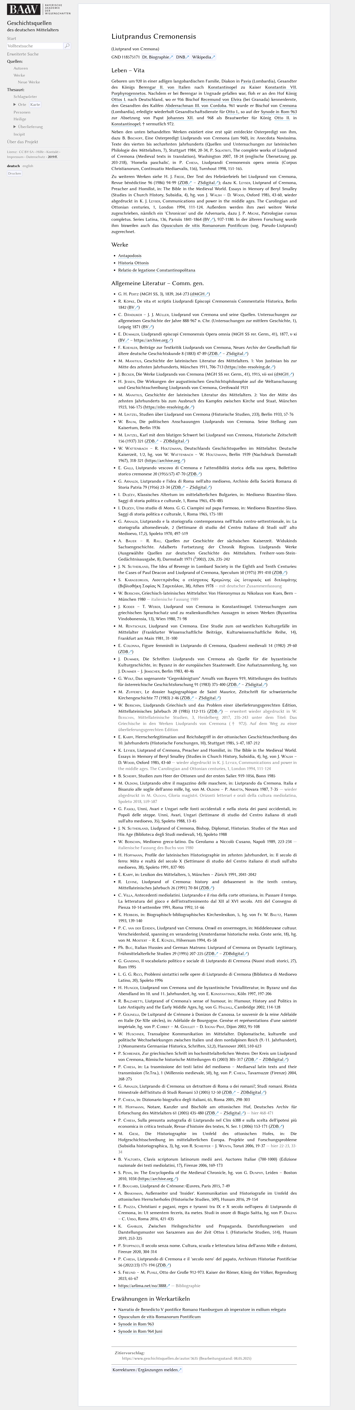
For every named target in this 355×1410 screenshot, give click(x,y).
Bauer (131, 540)
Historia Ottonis (133, 262)
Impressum (15, 157)
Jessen (129, 381)
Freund (129, 1272)
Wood (238, 194)
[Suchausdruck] (35, 46)
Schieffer (202, 1145)
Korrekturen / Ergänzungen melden (145, 1369)
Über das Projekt (22, 141)
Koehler (130, 347)
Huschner (135, 1033)
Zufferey (133, 691)
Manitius (133, 360)
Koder (128, 606)
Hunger (131, 987)
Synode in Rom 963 (279, 111)
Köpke (129, 301)
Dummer (131, 658)
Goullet (187, 1026)
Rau (157, 540)
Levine (131, 881)
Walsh (216, 194)
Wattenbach (136, 448)
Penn (127, 1172)
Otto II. (282, 117)
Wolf (128, 678)
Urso (131, 1218)
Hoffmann (133, 855)
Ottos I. (118, 99)
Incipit (19, 134)
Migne (253, 213)
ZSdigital (206, 182)
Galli (128, 467)
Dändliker (133, 314)
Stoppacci (131, 1245)
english (28, 166)
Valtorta (132, 1159)
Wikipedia (201, 57)
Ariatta (236, 789)
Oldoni (131, 783)
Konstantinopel (222, 87)
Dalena (290, 1212)
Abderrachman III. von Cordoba (195, 105)
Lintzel (130, 414)
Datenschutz (35, 157)
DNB (180, 57)
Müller (162, 314)
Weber (154, 606)
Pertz (134, 294)
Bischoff (134, 138)
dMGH (198, 294)
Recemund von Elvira (221, 99)
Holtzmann (171, 448)
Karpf (128, 736)
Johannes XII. (180, 117)
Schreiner (131, 1053)
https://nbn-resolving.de (248, 367)
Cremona (288, 105)
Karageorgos (136, 579)
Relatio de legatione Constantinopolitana (156, 270)
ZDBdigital (173, 441)
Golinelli (131, 1014)
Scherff (129, 775)
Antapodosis (130, 255)
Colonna (131, 645)
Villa (127, 895)
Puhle (152, 1272)
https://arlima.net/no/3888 (142, 1285)
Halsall (225, 1007)
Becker (128, 374)
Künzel (167, 940)
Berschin (132, 593)
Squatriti (223, 150)
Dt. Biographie (155, 57)
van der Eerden (141, 928)
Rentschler (136, 626)
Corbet (163, 1026)
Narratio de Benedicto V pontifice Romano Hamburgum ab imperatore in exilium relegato (202, 1309)
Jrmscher (152, 671)
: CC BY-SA (20, 152)
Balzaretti (133, 1001)
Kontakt (52, 152)
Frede (179, 176)
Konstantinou (223, 993)
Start (11, 38)
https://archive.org (151, 340)
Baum (131, 421)
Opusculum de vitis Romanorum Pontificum (204, 225)
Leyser (244, 182)
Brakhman (133, 1193)
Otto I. (232, 111)
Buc (128, 947)
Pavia (246, 81)
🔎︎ (67, 46)
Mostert (139, 940)
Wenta (225, 1145)
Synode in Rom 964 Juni (140, 1331)
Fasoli (129, 808)
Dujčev (128, 494)
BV (207, 219)
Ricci (137, 974)
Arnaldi (131, 481)
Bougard (130, 1186)
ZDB (183, 182)
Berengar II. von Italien (164, 87)
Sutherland (138, 566)
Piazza (129, 1206)
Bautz (275, 914)
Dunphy (256, 1172)
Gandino (131, 960)
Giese (133, 1133)
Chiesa (192, 162)
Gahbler (134, 1226)
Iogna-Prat (214, 1026)
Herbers (131, 914)
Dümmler (131, 334)
